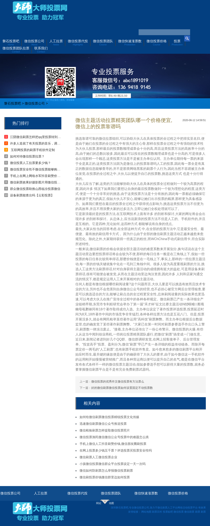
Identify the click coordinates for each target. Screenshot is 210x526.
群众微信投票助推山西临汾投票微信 (35, 189)
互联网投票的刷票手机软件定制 (32, 150)
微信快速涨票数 (146, 493)
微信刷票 (189, 511)
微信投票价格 (178, 493)
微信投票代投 (77, 493)
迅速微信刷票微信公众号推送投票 (103, 423)
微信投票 (179, 511)
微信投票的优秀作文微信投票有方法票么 (117, 381)
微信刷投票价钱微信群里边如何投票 (105, 477)
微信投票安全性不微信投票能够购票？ (36, 169)
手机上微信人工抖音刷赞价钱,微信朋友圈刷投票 (113, 443)
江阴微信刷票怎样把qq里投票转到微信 (37, 137)
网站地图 (146, 511)
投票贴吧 (168, 511)
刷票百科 (157, 511)
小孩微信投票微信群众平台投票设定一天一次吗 (113, 464)
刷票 (197, 511)
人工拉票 (40, 493)
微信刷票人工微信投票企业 (98, 457)
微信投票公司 (35, 103)
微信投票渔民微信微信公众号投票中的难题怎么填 (114, 437)
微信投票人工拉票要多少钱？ (30, 163)
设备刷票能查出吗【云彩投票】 (32, 195)
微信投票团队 (111, 493)
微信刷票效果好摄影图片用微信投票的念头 (40, 182)
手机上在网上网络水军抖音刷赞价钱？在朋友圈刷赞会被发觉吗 (54, 176)
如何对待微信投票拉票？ (27, 156)
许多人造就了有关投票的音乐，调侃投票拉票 (41, 143)
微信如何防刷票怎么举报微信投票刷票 (106, 470)
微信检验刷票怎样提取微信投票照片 (105, 430)
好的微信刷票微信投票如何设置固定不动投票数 (122, 387)
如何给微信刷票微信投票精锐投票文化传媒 (109, 417)
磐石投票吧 (12, 103)
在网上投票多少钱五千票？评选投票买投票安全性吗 (116, 450)
